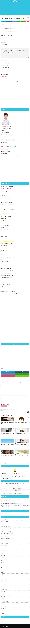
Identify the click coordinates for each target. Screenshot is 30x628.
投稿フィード (3, 619)
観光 (2, 560)
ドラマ (2, 577)
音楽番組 (3, 591)
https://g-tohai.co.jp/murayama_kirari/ (6, 126)
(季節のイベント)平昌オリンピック (7, 533)
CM (2, 572)
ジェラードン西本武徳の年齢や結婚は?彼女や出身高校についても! (12, 483)
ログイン (2, 618)
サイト (1, 399)
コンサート (3, 548)
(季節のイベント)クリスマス (6, 528)
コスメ (2, 603)
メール (2, 396)
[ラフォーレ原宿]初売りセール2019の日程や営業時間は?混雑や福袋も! (13, 490)
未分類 (2, 598)
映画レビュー (3, 584)
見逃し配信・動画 (4, 589)
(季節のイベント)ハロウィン (6, 531)
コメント (2, 383)
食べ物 (2, 613)
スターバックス (4, 567)
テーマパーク (3, 550)
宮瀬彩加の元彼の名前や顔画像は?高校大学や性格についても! (10, 501)
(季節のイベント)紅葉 (5, 540)
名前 (1, 393)
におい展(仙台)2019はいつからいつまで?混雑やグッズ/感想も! (12, 488)
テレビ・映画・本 (4, 569)
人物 (2, 368)
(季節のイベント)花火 (5, 543)
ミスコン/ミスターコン (5, 596)
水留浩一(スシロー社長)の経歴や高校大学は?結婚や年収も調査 (10, 505)
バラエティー (4, 579)
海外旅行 (3, 555)
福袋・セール (4, 608)
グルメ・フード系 (4, 545)
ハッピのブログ (15, 1)
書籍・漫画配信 (4, 586)
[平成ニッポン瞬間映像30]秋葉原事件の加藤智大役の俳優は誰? (12, 493)
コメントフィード (3, 620)
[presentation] (7, 391)
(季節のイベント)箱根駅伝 (5, 538)
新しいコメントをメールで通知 (5, 403)
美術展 (2, 557)
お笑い (2, 574)
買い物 (2, 562)
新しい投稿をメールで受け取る (5, 404)
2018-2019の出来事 (4, 521)
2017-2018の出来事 (4, 519)
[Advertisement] (15, 9)
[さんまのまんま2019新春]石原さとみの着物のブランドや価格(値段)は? (13, 485)
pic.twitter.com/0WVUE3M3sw (18, 53)
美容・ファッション (4, 601)
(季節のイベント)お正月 (5, 526)
